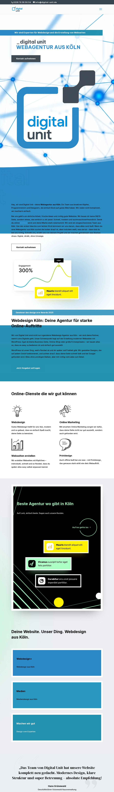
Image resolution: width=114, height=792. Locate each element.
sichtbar (23, 223)
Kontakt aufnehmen (26, 58)
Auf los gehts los (80, 527)
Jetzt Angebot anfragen (28, 368)
